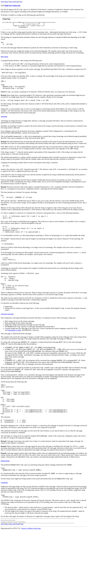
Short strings (4, 58)
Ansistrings (4, 123)
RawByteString (5, 494)
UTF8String (4, 517)
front (18, 561)
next (2, 1)
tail (18, 1)
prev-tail (12, 1)
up (21, 1)
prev (7, 1)
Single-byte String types (12, 5)
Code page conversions (7, 334)
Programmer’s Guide (14, 351)
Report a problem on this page (31, 565)
